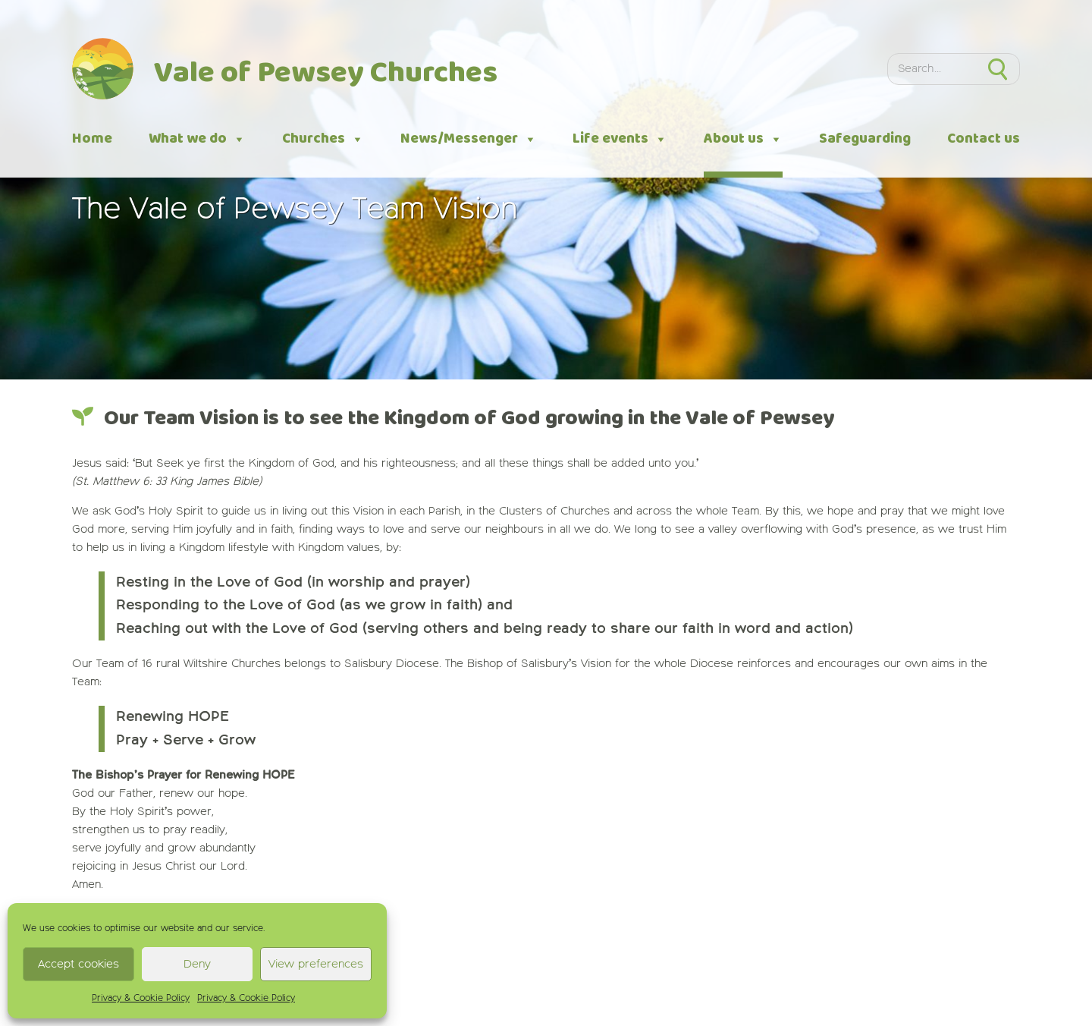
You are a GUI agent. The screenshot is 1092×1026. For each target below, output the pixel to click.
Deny (197, 964)
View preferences (315, 964)
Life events (620, 139)
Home (92, 138)
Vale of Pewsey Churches (325, 73)
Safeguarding (865, 138)
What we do (197, 139)
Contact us (983, 138)
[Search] (931, 69)
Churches (323, 139)
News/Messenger (468, 139)
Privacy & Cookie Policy (141, 998)
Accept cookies (78, 964)
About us (743, 139)
